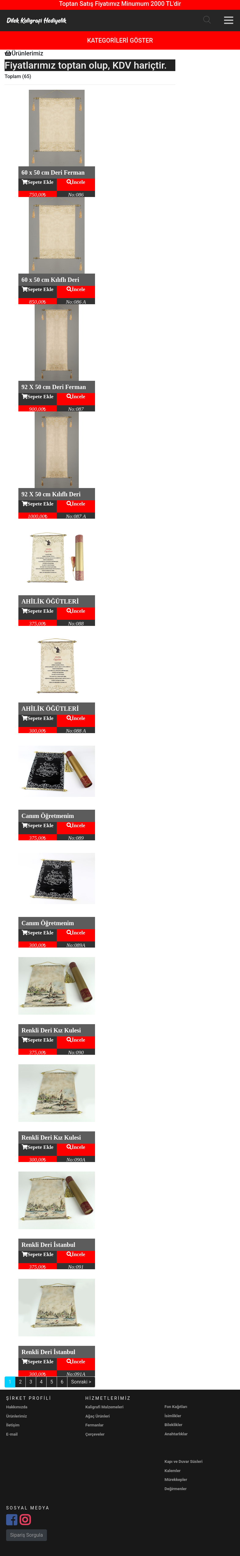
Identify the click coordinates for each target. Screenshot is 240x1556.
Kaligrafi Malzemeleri (104, 1407)
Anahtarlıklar (176, 1434)
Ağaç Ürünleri (97, 1416)
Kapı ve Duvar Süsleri (184, 1461)
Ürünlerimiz (16, 1416)
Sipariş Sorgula (26, 1535)
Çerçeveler (95, 1434)
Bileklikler (173, 1424)
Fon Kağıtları (176, 1406)
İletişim (12, 1425)
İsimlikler (173, 1416)
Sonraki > (81, 1382)
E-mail (12, 1434)
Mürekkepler (176, 1479)
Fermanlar (94, 1425)
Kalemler (173, 1470)
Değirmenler (176, 1488)
